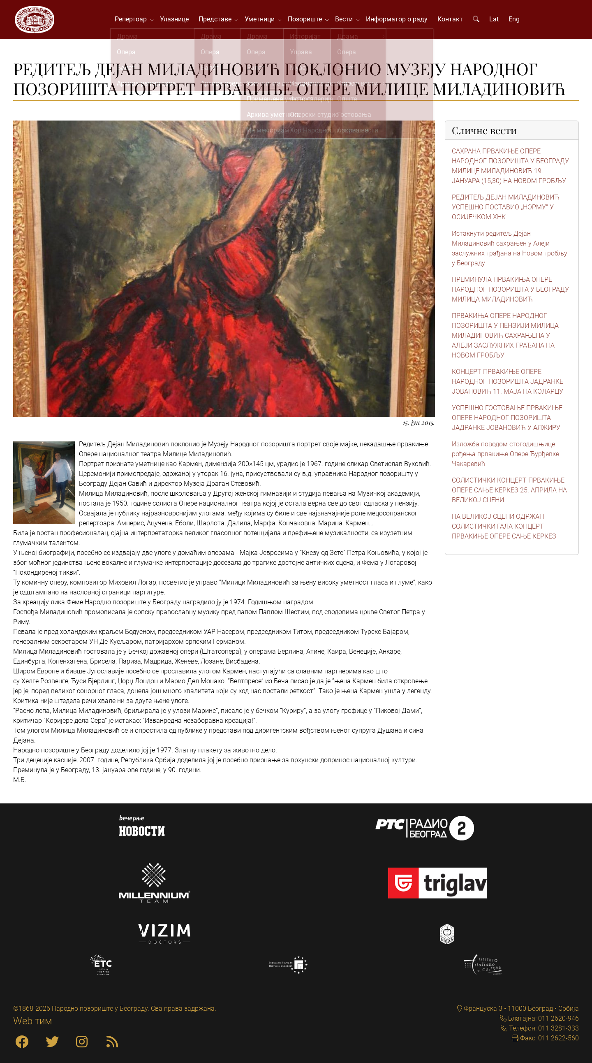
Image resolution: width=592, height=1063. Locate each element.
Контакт (452, 20)
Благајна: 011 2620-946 (542, 1018)
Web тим (32, 1021)
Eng (515, 20)
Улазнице (176, 20)
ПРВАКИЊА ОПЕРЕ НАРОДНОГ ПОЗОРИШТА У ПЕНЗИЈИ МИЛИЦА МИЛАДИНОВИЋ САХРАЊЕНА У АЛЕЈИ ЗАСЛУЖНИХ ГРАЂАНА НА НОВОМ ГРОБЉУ (505, 337)
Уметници (263, 20)
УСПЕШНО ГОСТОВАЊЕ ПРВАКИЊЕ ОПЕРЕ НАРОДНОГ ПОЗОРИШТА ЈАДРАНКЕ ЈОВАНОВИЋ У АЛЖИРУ (507, 420)
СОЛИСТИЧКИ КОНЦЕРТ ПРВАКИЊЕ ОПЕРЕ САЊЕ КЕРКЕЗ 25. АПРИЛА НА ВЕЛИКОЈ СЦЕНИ (509, 492)
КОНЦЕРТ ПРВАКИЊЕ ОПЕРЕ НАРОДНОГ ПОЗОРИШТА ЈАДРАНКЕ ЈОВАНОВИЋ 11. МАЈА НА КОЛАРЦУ (507, 383)
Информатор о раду (398, 20)
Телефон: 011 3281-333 (543, 1028)
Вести (347, 20)
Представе (218, 20)
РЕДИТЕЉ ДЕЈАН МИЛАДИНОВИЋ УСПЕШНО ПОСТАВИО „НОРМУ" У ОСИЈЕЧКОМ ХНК (506, 209)
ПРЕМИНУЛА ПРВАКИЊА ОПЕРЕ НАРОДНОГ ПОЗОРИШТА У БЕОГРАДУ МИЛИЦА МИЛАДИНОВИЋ (510, 291)
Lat (495, 20)
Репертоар (134, 20)
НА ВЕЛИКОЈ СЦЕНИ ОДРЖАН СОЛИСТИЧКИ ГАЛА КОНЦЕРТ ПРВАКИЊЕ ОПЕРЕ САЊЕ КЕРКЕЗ (504, 528)
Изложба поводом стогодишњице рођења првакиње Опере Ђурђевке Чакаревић (505, 456)
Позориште (308, 20)
